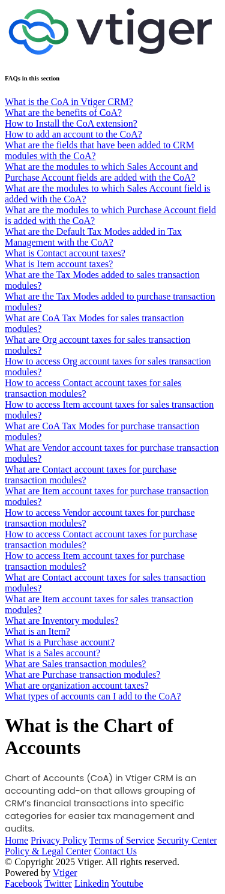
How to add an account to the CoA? (73, 134)
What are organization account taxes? (77, 685)
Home (16, 840)
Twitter (58, 883)
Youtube (127, 883)
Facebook (23, 883)
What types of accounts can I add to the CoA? (93, 696)
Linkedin (91, 883)
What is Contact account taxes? (65, 253)
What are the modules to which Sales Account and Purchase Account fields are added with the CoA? (101, 172)
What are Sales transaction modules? (75, 664)
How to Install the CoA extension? (71, 123)
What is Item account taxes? (59, 264)
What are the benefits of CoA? (63, 112)
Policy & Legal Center (48, 851)
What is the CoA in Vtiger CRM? (69, 102)
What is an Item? (37, 631)
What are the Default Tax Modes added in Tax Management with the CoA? (93, 236)
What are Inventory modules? (62, 620)
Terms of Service (122, 840)
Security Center (187, 840)
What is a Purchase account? (60, 642)
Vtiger (65, 873)
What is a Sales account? (52, 653)
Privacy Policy (59, 840)
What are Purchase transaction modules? (82, 674)
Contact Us (115, 851)
